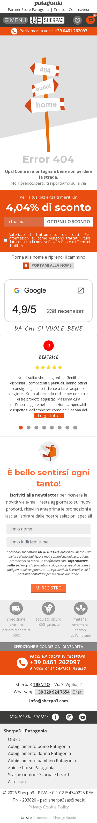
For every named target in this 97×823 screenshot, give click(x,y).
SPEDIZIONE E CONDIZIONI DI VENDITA (48, 646)
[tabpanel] (48, 379)
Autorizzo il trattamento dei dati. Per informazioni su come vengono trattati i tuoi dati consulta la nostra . (49, 240)
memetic (43, 817)
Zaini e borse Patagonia (31, 767)
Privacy (35, 807)
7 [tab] (67, 427)
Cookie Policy (56, 807)
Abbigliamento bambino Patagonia (42, 760)
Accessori (17, 781)
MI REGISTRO (48, 588)
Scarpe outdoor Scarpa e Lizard (38, 774)
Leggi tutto (48, 415)
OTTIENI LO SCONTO (68, 221)
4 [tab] (44, 427)
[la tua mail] (24, 222)
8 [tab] (75, 427)
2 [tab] (29, 427)
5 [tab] (52, 427)
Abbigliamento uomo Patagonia (39, 746)
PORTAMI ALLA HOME (47, 266)
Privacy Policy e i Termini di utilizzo (49, 243)
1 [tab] (21, 427)
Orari (77, 692)
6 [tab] (60, 427)
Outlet (14, 739)
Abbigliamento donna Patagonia (39, 753)
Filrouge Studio (64, 817)
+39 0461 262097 (55, 662)
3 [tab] (36, 427)
